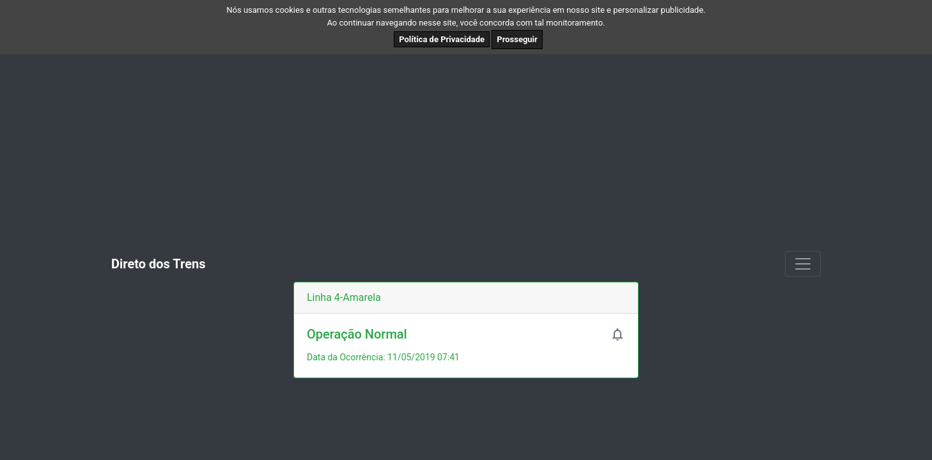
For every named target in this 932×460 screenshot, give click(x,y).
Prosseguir (517, 39)
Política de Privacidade (442, 39)
